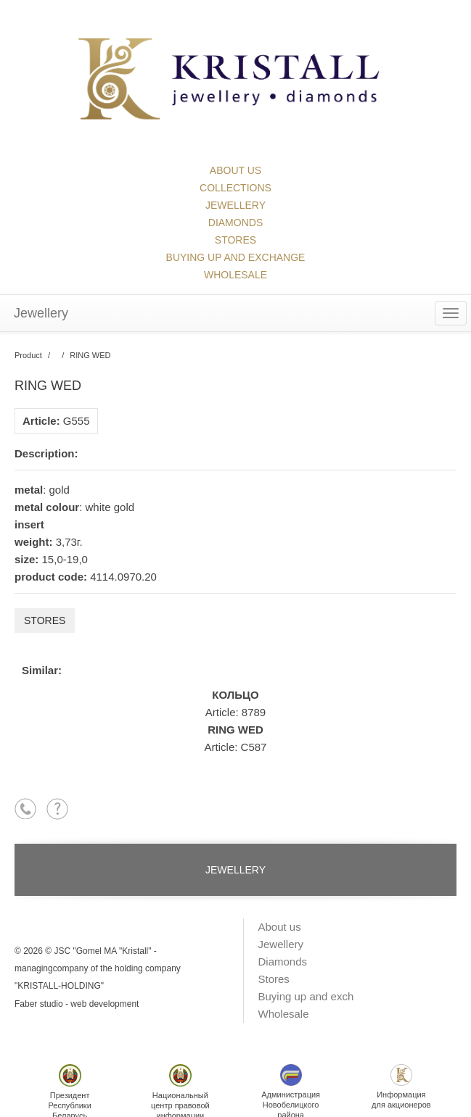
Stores (235, 240)
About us (235, 170)
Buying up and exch (306, 996)
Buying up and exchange (236, 257)
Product (28, 355)
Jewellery (235, 205)
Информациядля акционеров (401, 1086)
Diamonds (235, 222)
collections (235, 188)
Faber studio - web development (77, 1004)
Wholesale (235, 275)
